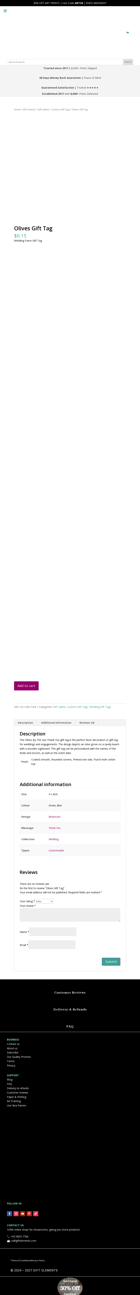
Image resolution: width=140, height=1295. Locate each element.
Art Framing (14, 1101)
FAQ (70, 1026)
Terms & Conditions (21, 1260)
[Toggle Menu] (5, 8)
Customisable (56, 850)
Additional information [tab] (56, 722)
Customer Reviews (70, 992)
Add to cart (26, 686)
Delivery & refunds (18, 1088)
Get (65, 1281)
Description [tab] (25, 722)
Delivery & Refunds (70, 1009)
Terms (11, 1061)
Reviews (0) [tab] (86, 722)
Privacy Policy (38, 1260)
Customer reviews (17, 1092)
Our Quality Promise (19, 1057)
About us (12, 1048)
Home (17, 109)
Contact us (13, 1044)
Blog (9, 1079)
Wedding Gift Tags (100, 707)
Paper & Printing (16, 1097)
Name (24, 932)
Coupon (72, 1281)
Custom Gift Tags (60, 109)
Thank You (55, 828)
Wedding (54, 839)
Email (24, 945)
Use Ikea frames (16, 1105)
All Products (29, 109)
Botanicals (55, 816)
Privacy (11, 1065)
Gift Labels (43, 109)
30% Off (70, 1288)
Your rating (27, 901)
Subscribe (12, 1052)
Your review (28, 905)
